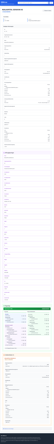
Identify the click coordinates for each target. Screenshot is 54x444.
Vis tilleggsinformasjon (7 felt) (11, 348)
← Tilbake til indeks (47, 10)
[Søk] (47, 2)
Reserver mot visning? (8, 428)
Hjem (51, 2)
